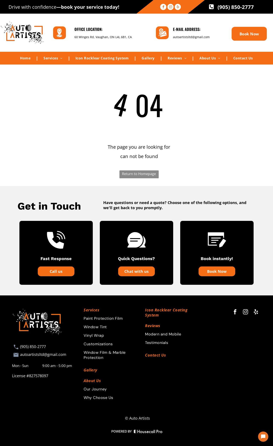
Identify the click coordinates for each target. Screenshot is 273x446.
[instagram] (170, 7)
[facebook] (163, 7)
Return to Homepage (139, 173)
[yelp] (178, 7)
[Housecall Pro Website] (148, 432)
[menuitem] (26, 58)
